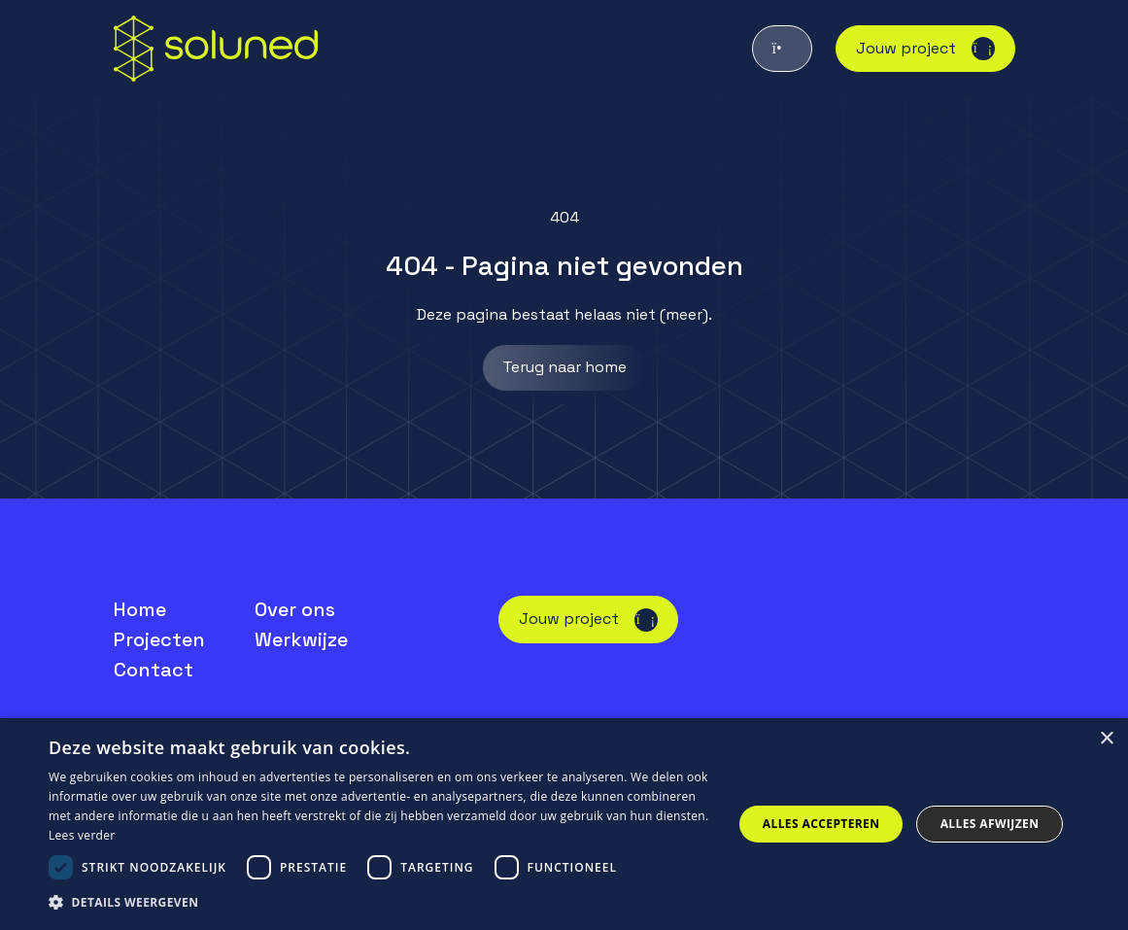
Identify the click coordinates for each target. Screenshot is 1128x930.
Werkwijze (301, 639)
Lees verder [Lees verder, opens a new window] (82, 835)
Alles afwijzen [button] (990, 823)
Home (140, 609)
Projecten (159, 639)
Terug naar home (564, 367)
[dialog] (564, 824)
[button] (380, 902)
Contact (153, 669)
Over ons (295, 609)
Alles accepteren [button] (821, 823)
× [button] (1106, 739)
